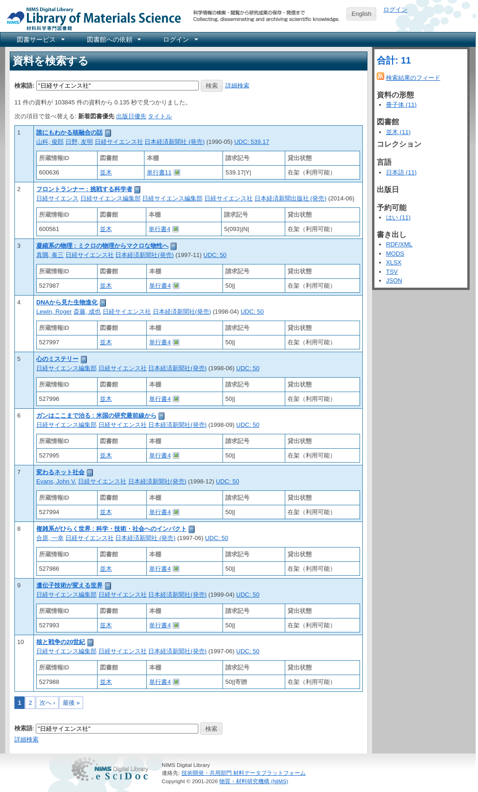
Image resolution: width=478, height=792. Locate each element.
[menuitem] (40, 39)
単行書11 (159, 172)
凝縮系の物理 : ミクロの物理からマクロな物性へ (102, 245)
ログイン (395, 9)
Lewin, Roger (54, 311)
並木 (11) (398, 132)
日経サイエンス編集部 (110, 198)
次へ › (47, 702)
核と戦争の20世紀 (60, 641)
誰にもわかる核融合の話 (69, 132)
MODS (395, 253)
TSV (392, 271)
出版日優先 (131, 116)
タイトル (160, 116)
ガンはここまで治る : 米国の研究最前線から (96, 415)
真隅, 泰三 (50, 254)
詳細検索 (237, 85)
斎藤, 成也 (87, 311)
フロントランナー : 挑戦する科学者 (84, 189)
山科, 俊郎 (50, 141)
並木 (106, 172)
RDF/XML (399, 244)
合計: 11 (394, 60)
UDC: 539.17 (251, 141)
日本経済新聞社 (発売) (174, 141)
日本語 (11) (401, 172)
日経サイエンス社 (119, 141)
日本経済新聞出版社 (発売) (291, 198)
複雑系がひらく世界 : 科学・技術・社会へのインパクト (111, 528)
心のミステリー (57, 358)
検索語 (23, 728)
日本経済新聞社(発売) (144, 254)
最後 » (71, 702)
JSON (394, 280)
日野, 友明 (79, 141)
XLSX (393, 262)
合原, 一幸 (50, 537)
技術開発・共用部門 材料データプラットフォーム (244, 773)
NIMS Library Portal (91, 18)
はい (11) (398, 217)
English (362, 13)
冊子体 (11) (401, 104)
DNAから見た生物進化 (67, 302)
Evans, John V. (56, 481)
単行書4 (159, 228)
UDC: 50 (215, 254)
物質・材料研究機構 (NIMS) (253, 781)
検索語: (24, 85)
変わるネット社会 (60, 472)
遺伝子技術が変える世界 (69, 585)
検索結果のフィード (413, 77)
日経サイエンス (57, 198)
